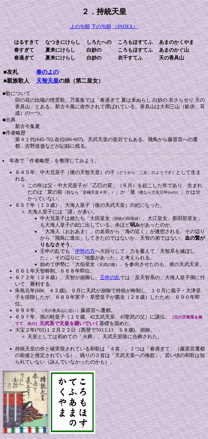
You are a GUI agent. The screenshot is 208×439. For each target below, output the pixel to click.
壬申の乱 (110, 277)
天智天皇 (47, 81)
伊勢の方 (85, 251)
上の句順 (80, 26)
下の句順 (101, 26)
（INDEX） (125, 26)
